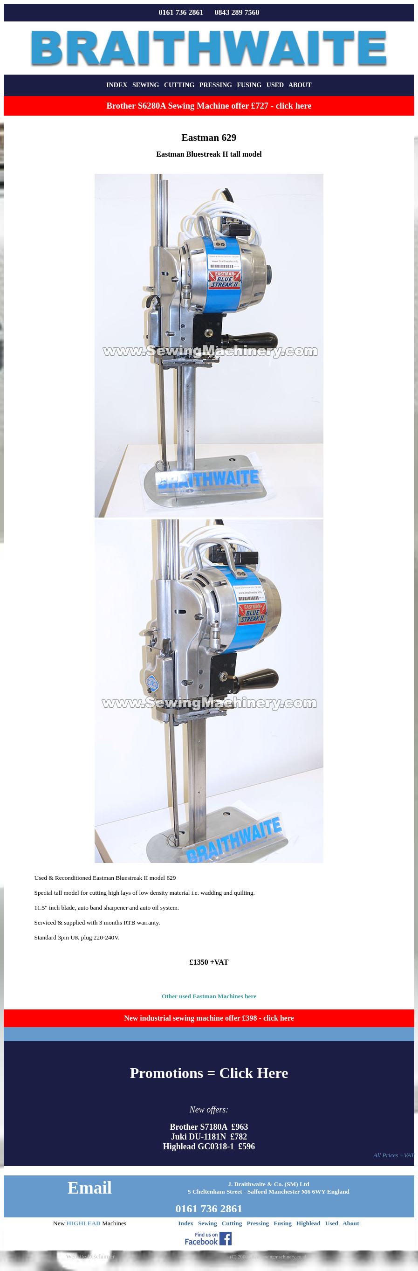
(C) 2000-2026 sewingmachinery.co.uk (268, 1256)
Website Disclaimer (90, 1256)
